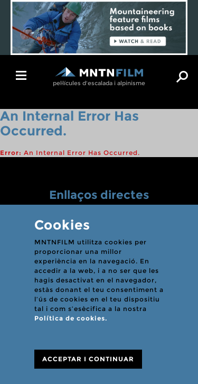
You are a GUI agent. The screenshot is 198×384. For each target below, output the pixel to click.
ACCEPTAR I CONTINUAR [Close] (88, 359)
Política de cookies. (70, 318)
